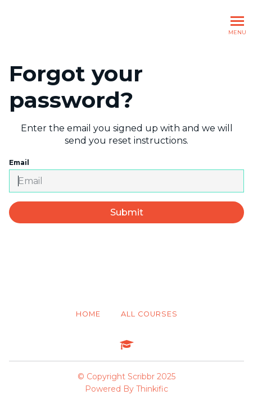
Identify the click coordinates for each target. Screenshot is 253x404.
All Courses (149, 314)
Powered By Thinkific (126, 389)
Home (88, 314)
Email (126, 175)
